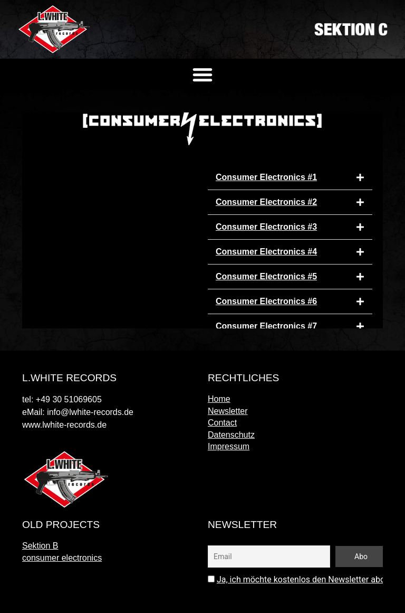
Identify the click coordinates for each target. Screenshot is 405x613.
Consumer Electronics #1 (266, 177)
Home (219, 398)
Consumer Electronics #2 (266, 201)
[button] (202, 74)
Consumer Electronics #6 (266, 301)
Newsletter (228, 411)
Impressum (228, 446)
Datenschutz (231, 434)
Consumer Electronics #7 (266, 326)
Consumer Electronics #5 (266, 276)
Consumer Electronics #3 (266, 226)
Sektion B (40, 545)
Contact (222, 422)
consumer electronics (62, 557)
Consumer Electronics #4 (266, 251)
